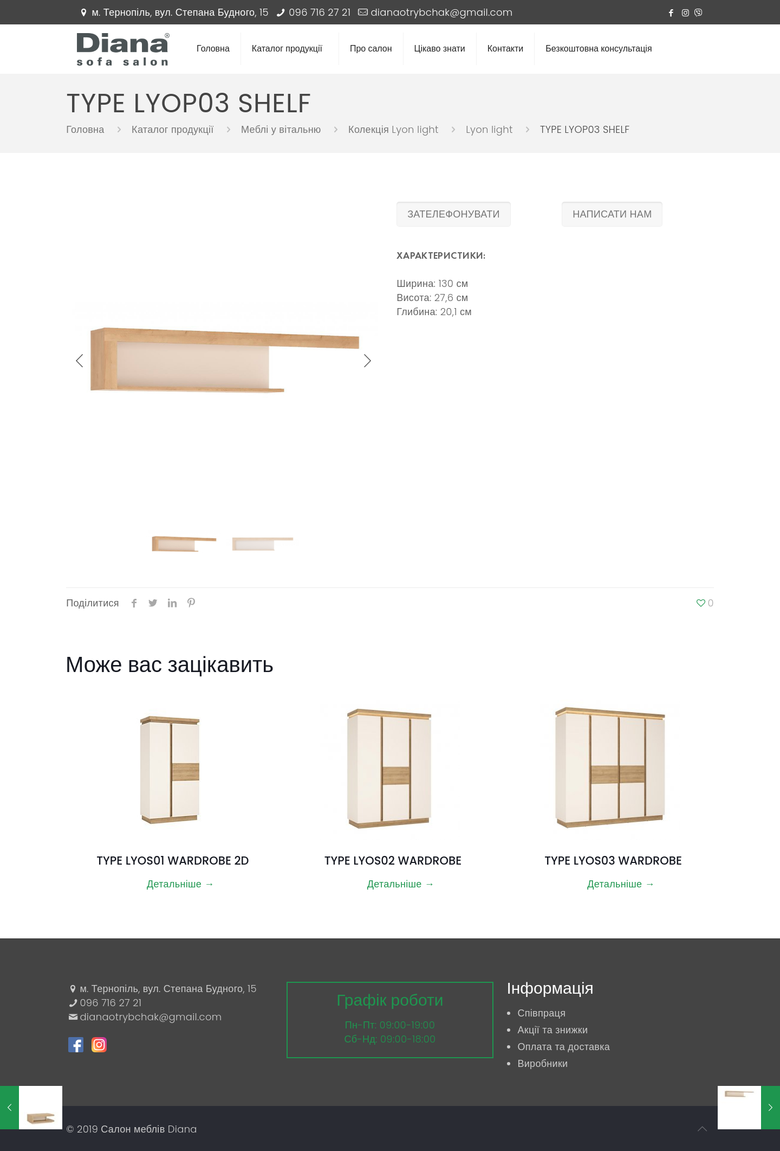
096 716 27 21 (319, 12)
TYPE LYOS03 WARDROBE (613, 860)
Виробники (542, 1063)
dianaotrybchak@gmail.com (441, 12)
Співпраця (541, 1013)
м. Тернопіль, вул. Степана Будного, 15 (180, 12)
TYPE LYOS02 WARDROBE (392, 860)
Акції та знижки (552, 1030)
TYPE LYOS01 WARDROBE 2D (172, 860)
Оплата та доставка (563, 1046)
